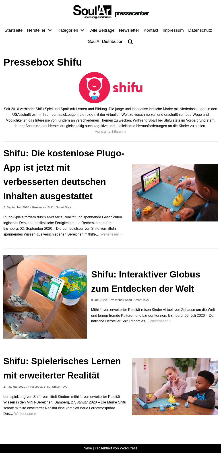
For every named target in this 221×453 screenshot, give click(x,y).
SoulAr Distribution (106, 41)
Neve (88, 448)
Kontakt (151, 30)
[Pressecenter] (111, 11)
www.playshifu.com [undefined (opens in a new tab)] (110, 132)
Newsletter (129, 30)
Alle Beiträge (102, 30)
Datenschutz (200, 30)
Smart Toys (63, 207)
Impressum (173, 30)
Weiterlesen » (111, 234)
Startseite (13, 30)
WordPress (128, 448)
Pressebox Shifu (43, 207)
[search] (130, 41)
